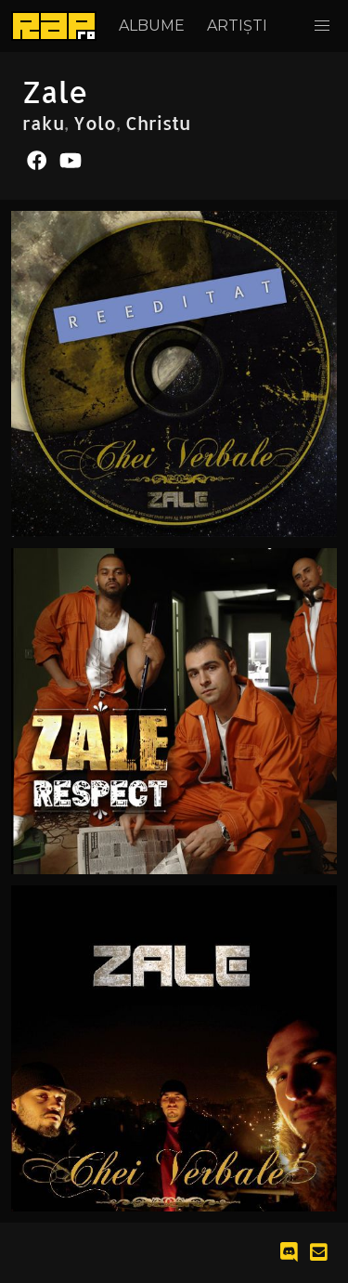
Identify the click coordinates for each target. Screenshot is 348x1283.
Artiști (237, 25)
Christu (157, 123)
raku (43, 123)
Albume (152, 25)
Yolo (94, 123)
